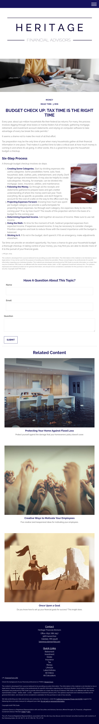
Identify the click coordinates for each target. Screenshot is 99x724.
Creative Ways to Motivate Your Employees (49, 518)
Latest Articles (49, 670)
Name (9, 285)
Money (49, 665)
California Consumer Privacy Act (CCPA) (69, 699)
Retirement (49, 652)
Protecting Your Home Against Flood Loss (49, 430)
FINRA (23, 712)
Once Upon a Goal (49, 605)
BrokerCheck (48, 682)
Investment (49, 654)
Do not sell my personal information (53, 701)
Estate (49, 657)
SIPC (28, 712)
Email (9, 300)
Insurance (49, 660)
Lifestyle (49, 668)
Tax (49, 662)
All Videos (49, 673)
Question (8, 316)
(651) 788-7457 (49, 54)
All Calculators (49, 675)
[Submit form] (11, 340)
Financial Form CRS (11, 678)
